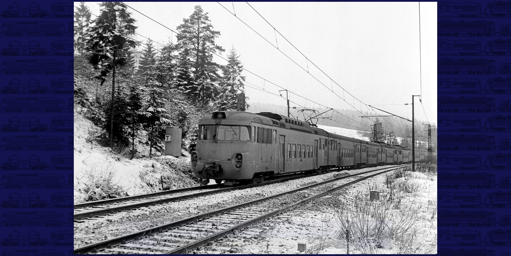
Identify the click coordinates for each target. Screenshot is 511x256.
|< (128, 243)
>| (384, 243)
